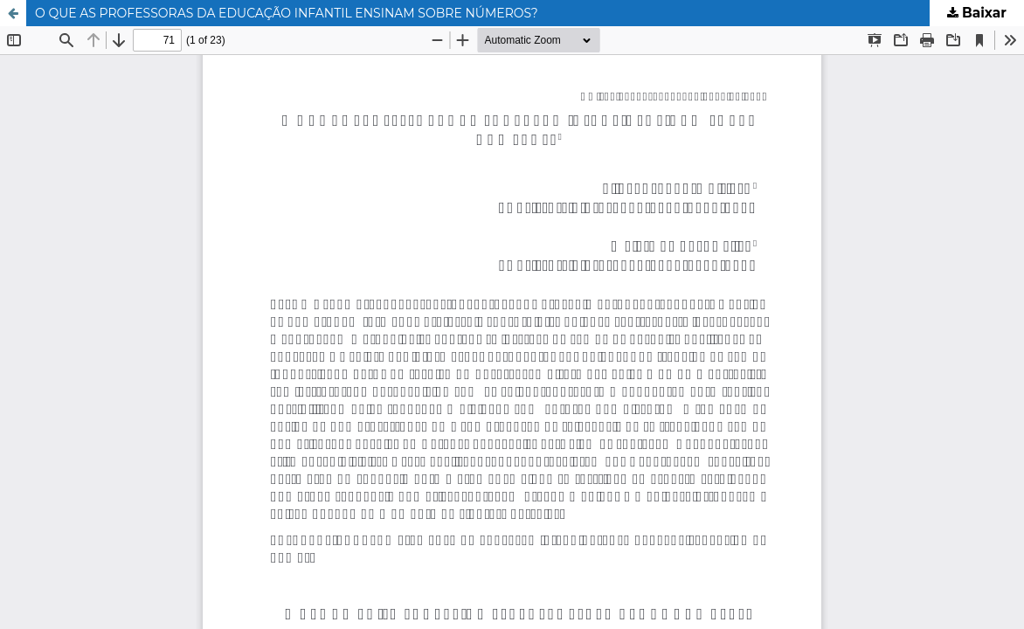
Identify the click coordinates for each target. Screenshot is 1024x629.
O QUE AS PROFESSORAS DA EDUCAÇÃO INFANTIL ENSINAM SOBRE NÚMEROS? (286, 13)
